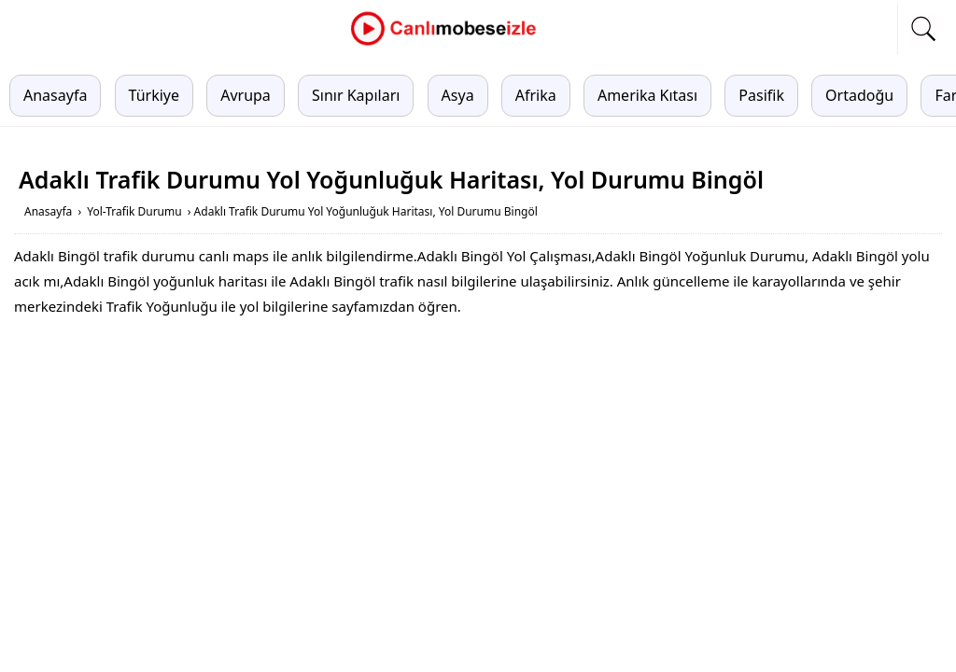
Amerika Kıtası (647, 95)
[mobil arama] (923, 29)
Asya (458, 95)
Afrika (535, 95)
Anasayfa (55, 95)
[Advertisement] (478, 468)
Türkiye (154, 95)
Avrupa (245, 95)
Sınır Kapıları (356, 95)
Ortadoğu (859, 95)
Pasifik (761, 95)
